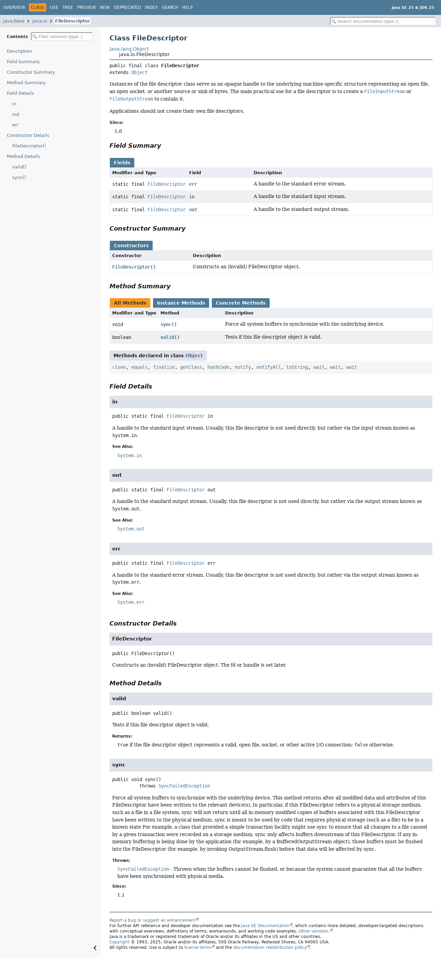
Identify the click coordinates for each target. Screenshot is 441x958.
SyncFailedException (184, 786)
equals (139, 367)
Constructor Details (28, 135)
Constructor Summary (31, 72)
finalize (164, 367)
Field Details (20, 93)
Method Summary (26, 82)
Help (187, 7)
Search (170, 7)
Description (19, 51)
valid (167, 337)
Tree (68, 7)
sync (165, 324)
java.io (39, 20)
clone (119, 367)
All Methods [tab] (130, 303)
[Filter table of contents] (62, 36)
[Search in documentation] (383, 21)
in (14, 103)
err (15, 124)
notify (243, 367)
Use (54, 7)
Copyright (119, 942)
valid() (19, 166)
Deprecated (127, 7)
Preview (86, 7)
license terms (197, 947)
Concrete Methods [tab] (241, 303)
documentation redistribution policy (270, 947)
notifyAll (268, 367)
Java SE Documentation (265, 925)
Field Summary (23, 61)
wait (318, 367)
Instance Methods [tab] (181, 303)
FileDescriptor (72, 20)
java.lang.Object (129, 49)
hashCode (218, 367)
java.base (13, 20)
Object (139, 72)
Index (151, 7)
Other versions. (314, 931)
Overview (14, 7)
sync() (19, 177)
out (15, 114)
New (105, 7)
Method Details (23, 156)
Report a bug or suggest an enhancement (152, 920)
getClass (191, 367)
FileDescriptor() (29, 145)
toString (297, 367)
